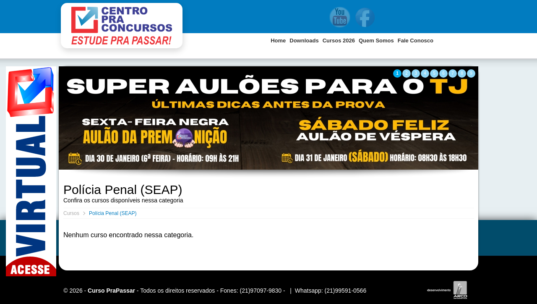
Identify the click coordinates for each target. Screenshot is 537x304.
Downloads (303, 40)
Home (278, 40)
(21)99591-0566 (346, 290)
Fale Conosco (415, 40)
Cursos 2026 (339, 40)
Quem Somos (376, 40)
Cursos (71, 213)
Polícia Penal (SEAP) (112, 213)
